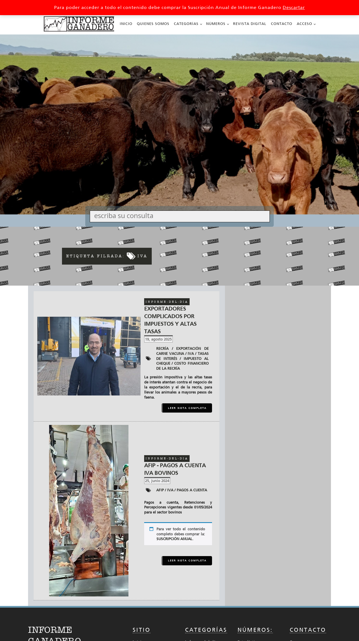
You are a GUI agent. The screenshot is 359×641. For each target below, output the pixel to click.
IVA (191, 353)
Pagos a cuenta (192, 490)
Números (215, 24)
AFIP (160, 490)
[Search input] (181, 215)
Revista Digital (249, 24)
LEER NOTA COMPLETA (187, 408)
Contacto (281, 24)
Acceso (304, 24)
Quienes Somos (153, 24)
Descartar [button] (294, 7)
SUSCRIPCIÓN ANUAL (174, 539)
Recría (162, 348)
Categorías (186, 24)
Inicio (126, 24)
